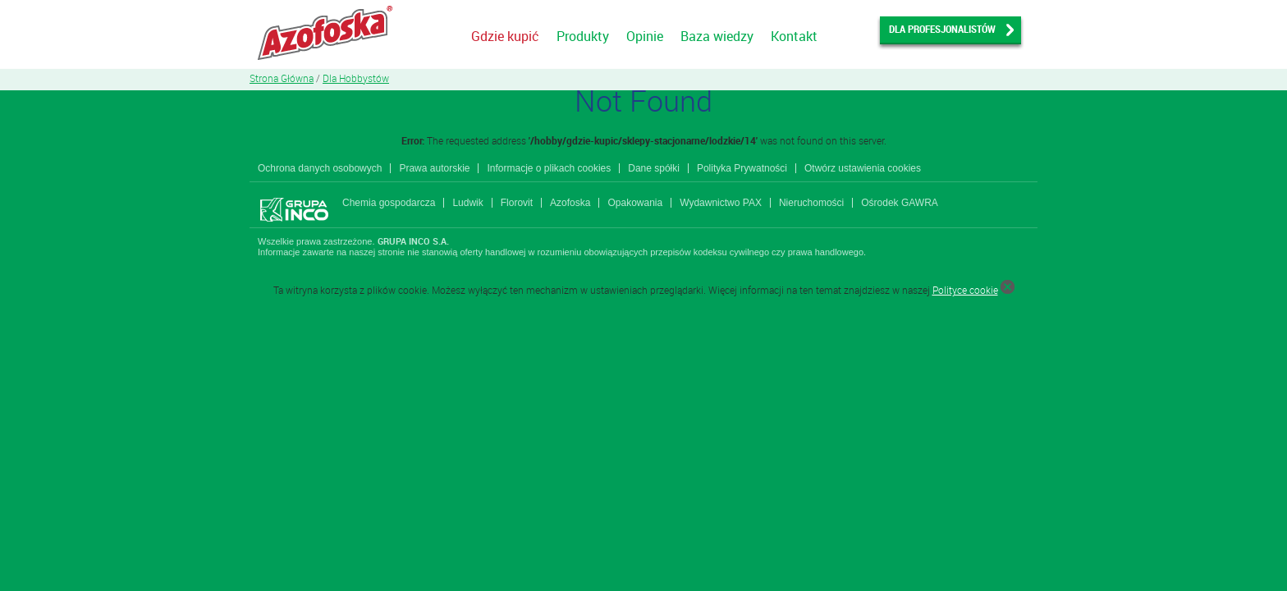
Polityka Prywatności (742, 168)
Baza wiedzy (716, 36)
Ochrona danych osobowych (320, 168)
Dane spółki (654, 168)
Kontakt (794, 36)
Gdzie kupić (505, 36)
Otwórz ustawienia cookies (862, 168)
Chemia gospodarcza (388, 202)
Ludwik (467, 202)
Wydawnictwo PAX (721, 202)
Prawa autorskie (434, 168)
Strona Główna (282, 78)
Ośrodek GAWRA (899, 202)
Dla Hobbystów (356, 78)
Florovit (517, 202)
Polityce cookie (965, 289)
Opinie (644, 36)
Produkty (582, 36)
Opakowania (634, 202)
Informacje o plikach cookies (549, 168)
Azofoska (570, 202)
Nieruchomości (811, 202)
